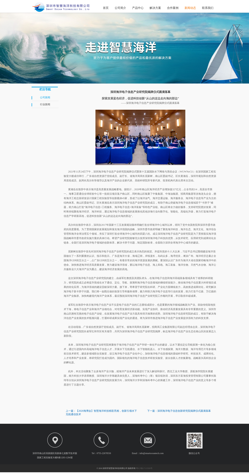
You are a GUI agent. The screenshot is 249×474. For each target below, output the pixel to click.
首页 (106, 7)
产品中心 (138, 7)
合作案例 (172, 7)
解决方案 (155, 7)
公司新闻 (45, 97)
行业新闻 (45, 104)
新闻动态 (190, 7)
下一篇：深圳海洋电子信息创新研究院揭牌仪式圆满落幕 (179, 410)
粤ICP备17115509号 (144, 470)
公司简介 (120, 7)
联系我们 (207, 7)
